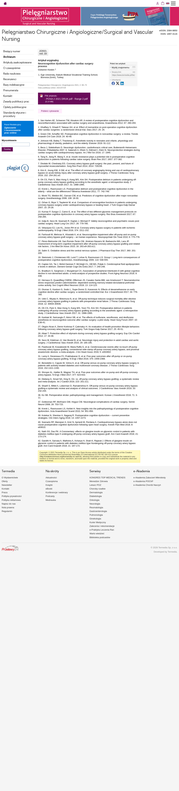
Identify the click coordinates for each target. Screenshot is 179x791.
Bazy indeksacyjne (13, 84)
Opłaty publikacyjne (14, 107)
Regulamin (7, 511)
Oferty (5, 481)
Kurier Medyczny (98, 522)
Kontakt (7, 96)
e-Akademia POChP (143, 481)
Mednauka (51, 500)
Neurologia (95, 503)
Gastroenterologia (98, 511)
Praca (4, 492)
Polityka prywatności (12, 496)
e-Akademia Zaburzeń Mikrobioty (149, 477)
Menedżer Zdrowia (99, 481)
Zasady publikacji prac (16, 101)
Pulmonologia (96, 515)
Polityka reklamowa (11, 500)
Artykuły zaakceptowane (17, 62)
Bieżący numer (11, 51)
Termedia (172, 551)
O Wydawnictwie (10, 477)
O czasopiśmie (11, 68)
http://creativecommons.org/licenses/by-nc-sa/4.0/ (60, 457)
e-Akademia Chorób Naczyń (147, 485)
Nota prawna (8, 507)
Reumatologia (96, 507)
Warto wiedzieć (97, 533)
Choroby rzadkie (98, 488)
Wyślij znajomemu (120, 67)
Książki (49, 485)
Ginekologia (95, 518)
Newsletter (7, 485)
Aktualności (51, 477)
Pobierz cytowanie (50, 111)
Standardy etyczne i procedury (14, 114)
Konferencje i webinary (57, 492)
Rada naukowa (11, 73)
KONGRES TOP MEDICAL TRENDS (107, 477)
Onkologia (94, 500)
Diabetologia (96, 496)
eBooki (49, 488)
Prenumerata (10, 90)
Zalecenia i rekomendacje (102, 526)
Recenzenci (9, 79)
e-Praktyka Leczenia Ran (102, 530)
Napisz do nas (9, 503)
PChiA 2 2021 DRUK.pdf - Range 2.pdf (67, 99)
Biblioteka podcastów (100, 537)
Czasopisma (52, 481)
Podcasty (50, 496)
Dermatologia (96, 492)
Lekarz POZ (95, 485)
